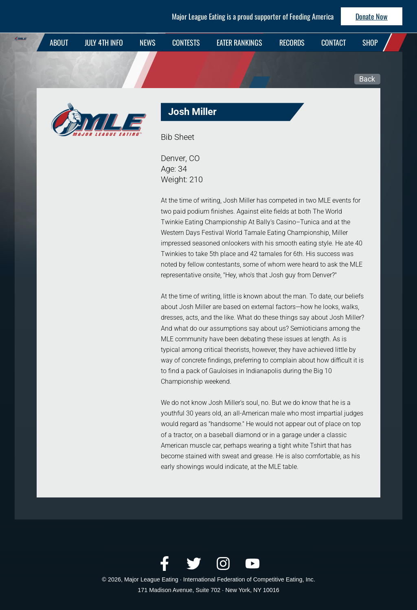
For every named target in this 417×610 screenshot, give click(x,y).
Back (367, 79)
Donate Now (372, 16)
